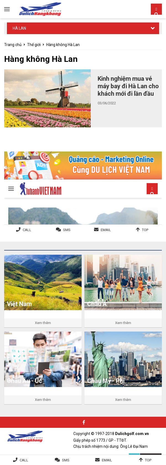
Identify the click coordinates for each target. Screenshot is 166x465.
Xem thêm (43, 323)
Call (24, 460)
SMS (65, 460)
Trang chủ (13, 44)
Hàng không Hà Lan (63, 44)
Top (148, 460)
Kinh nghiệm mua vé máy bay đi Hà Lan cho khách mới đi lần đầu (128, 86)
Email (107, 460)
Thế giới (34, 44)
